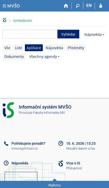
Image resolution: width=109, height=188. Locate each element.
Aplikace (34, 47)
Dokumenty (14, 56)
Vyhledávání (22, 20)
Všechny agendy (43, 56)
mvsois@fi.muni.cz (25, 148)
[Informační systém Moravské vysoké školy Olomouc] (11, 6)
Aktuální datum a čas (80, 148)
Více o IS (73, 163)
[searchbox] (30, 34)
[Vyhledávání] (77, 6)
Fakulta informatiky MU (49, 112)
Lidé (18, 47)
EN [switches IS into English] (89, 5)
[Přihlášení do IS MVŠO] (100, 6)
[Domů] (66, 6)
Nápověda (93, 34)
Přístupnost (74, 168)
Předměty (76, 47)
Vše (7, 47)
